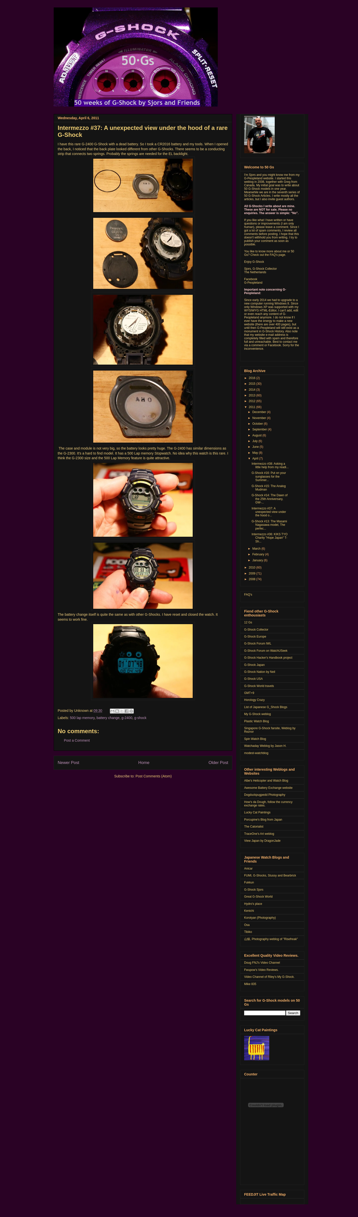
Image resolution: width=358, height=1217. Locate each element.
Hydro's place (253, 904)
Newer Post (68, 762)
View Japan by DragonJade (262, 840)
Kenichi (249, 911)
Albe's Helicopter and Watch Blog (266, 780)
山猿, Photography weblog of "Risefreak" (271, 939)
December (259, 412)
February (258, 554)
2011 (252, 407)
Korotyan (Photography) (260, 917)
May (255, 453)
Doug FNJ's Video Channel (262, 962)
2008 (252, 579)
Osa (247, 925)
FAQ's (248, 594)
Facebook (250, 279)
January (258, 560)
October (258, 423)
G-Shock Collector (256, 629)
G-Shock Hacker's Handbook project (268, 657)
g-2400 (127, 718)
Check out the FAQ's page (267, 255)
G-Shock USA (253, 679)
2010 (252, 567)
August (257, 435)
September (260, 429)
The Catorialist (253, 826)
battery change (108, 718)
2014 (252, 389)
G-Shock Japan (254, 665)
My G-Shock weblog (257, 714)
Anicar (248, 868)
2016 (252, 378)
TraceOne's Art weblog (259, 834)
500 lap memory (82, 718)
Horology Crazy (254, 700)
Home (143, 762)
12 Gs (248, 622)
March (257, 548)
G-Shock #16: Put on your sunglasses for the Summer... (269, 476)
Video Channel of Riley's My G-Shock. (269, 977)
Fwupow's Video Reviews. (261, 970)
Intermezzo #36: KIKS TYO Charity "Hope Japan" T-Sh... (270, 537)
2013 (252, 395)
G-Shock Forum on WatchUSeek (265, 650)
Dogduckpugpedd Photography (264, 795)
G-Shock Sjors (253, 889)
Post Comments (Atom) (153, 776)
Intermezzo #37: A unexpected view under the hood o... (269, 512)
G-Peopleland (253, 282)
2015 (252, 383)
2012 (252, 401)
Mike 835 (250, 984)
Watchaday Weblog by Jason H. (265, 746)
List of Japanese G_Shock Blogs (265, 707)
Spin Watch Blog (255, 739)
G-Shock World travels (259, 686)
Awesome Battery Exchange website (268, 788)
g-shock (140, 718)
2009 (252, 573)
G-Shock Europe (255, 636)
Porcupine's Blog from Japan (263, 819)
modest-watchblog (256, 753)
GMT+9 (249, 693)
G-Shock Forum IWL (257, 643)
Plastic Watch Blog (256, 721)
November (259, 418)
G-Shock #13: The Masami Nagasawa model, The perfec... (269, 525)
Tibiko (248, 932)
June (256, 447)
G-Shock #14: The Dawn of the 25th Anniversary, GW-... (270, 499)
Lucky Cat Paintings (257, 812)
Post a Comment (77, 740)
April (255, 458)
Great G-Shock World (258, 896)
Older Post (218, 762)
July (255, 441)
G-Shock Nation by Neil (259, 672)
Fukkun (249, 882)
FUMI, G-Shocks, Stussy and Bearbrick (270, 875)
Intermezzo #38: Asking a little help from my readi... (270, 465)
